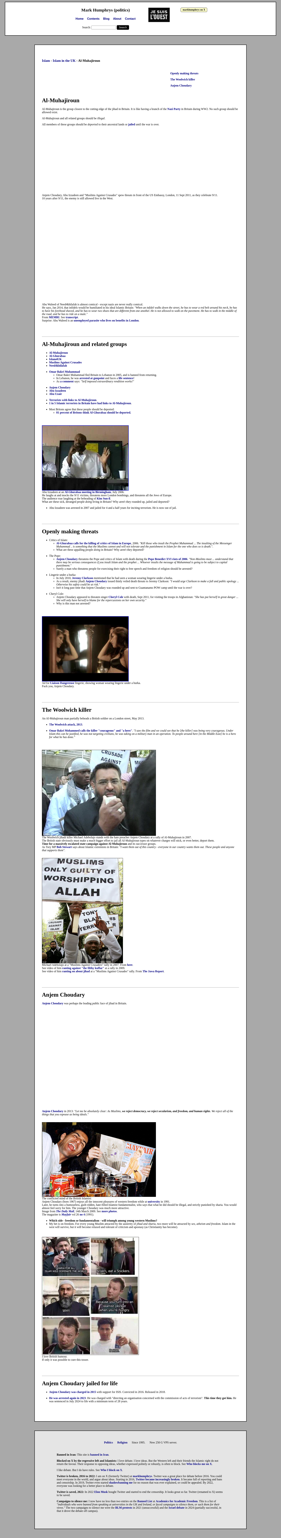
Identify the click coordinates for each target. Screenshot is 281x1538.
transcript (72, 317)
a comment (67, 381)
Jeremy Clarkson (83, 578)
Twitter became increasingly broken (158, 1479)
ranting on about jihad (76, 971)
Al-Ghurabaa (57, 355)
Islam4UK (55, 359)
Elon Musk (101, 1491)
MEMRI (54, 317)
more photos (109, 1211)
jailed (131, 124)
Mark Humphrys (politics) (105, 10)
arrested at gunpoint (91, 378)
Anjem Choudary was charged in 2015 (72, 1391)
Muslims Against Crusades (65, 362)
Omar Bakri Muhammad (64, 371)
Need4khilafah (58, 365)
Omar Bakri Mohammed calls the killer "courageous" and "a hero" (90, 730)
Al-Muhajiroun (58, 352)
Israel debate (176, 1507)
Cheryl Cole (115, 597)
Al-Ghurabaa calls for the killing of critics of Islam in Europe (93, 543)
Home (80, 18)
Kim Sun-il (103, 498)
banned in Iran (99, 1454)
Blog (106, 18)
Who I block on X (111, 1470)
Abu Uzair (55, 393)
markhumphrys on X (194, 9)
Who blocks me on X (199, 1463)
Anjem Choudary (181, 85)
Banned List (144, 1501)
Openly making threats (184, 73)
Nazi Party (173, 108)
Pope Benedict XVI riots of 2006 (167, 559)
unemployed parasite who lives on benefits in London (106, 320)
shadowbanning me (121, 1482)
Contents (93, 18)
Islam (46, 61)
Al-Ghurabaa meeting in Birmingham (88, 492)
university (154, 1201)
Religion (122, 1442)
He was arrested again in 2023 (67, 1398)
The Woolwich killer (182, 79)
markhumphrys (142, 1476)
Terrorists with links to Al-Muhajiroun (72, 400)
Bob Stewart (64, 847)
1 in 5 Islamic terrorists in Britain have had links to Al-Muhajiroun (90, 403)
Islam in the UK (64, 61)
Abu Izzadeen (57, 390)
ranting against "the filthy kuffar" (83, 968)
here (129, 964)
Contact (130, 18)
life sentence (126, 378)
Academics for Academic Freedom (177, 1501)
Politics (108, 1442)
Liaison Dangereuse (62, 682)
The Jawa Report (153, 971)
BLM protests (123, 1507)
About (117, 18)
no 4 (82, 1214)
